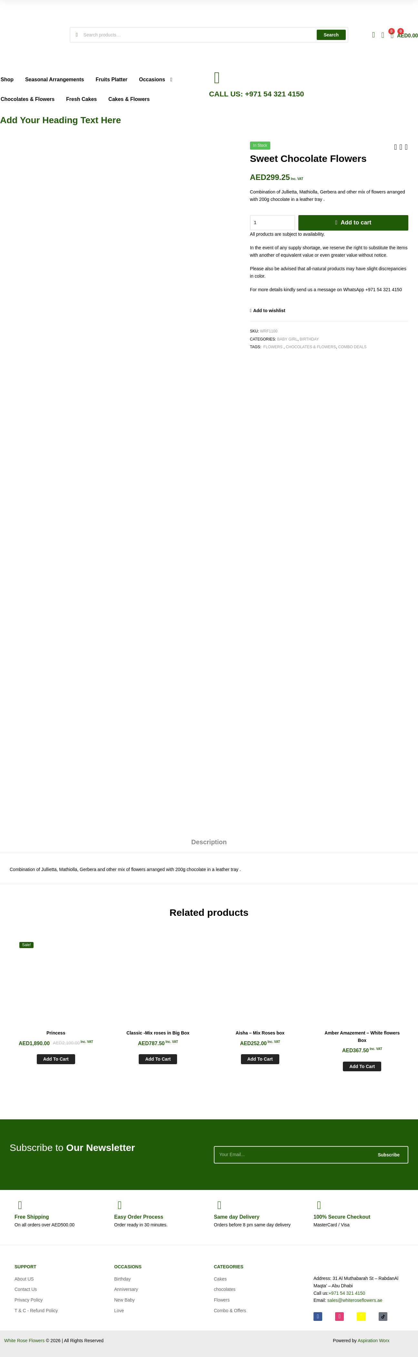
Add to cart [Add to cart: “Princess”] (56, 1059)
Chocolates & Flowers (311, 347)
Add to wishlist (269, 310)
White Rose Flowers (24, 1340)
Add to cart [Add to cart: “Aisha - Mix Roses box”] (260, 1059)
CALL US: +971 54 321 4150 (256, 94)
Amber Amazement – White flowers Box (362, 1036)
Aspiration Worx (374, 1340)
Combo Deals (352, 347)
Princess (55, 1032)
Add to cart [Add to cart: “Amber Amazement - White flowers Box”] (362, 1066)
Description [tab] (209, 842)
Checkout (342, 1217)
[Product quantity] (272, 223)
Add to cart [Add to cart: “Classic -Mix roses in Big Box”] (158, 1059)
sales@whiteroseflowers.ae (355, 1300)
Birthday (309, 339)
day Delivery (236, 1217)
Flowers (273, 347)
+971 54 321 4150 (347, 1293)
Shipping (32, 1217)
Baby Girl (287, 339)
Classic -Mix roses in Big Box (157, 1032)
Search (331, 34)
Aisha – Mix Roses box (259, 1032)
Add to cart (356, 222)
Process (138, 1217)
